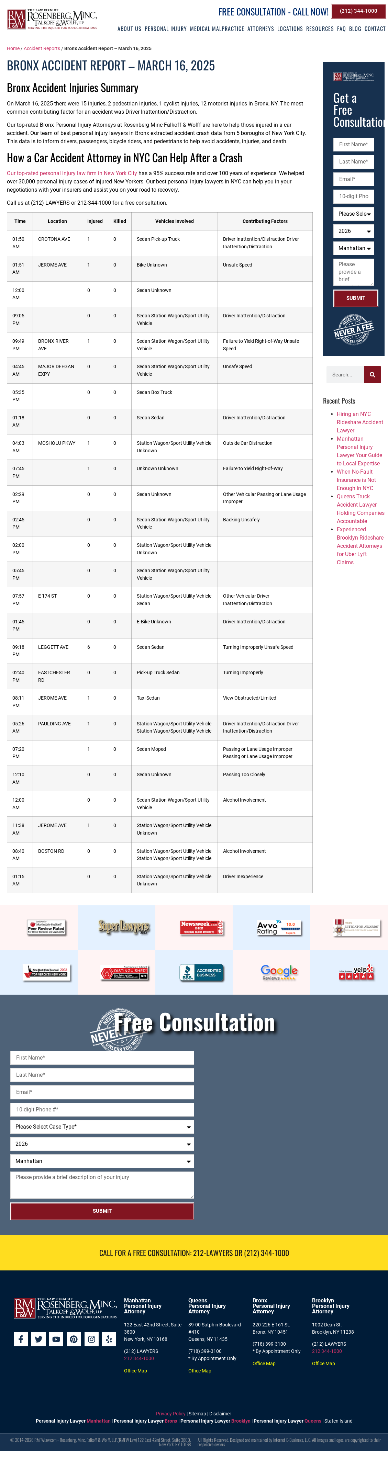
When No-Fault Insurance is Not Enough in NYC (356, 479)
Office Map (135, 1370)
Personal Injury (166, 28)
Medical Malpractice (217, 28)
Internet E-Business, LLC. (292, 1439)
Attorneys (260, 28)
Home (13, 48)
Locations (290, 28)
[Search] (372, 374)
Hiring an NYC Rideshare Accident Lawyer (360, 422)
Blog (355, 28)
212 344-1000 (139, 1358)
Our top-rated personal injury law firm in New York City (72, 173)
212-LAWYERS (213, 1252)
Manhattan (99, 1421)
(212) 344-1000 (266, 1252)
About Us (130, 28)
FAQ (341, 28)
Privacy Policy (171, 1413)
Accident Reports (42, 48)
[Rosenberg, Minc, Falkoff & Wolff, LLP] (292, 1128)
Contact (375, 28)
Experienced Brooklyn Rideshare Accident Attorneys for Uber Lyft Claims (360, 546)
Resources (320, 28)
